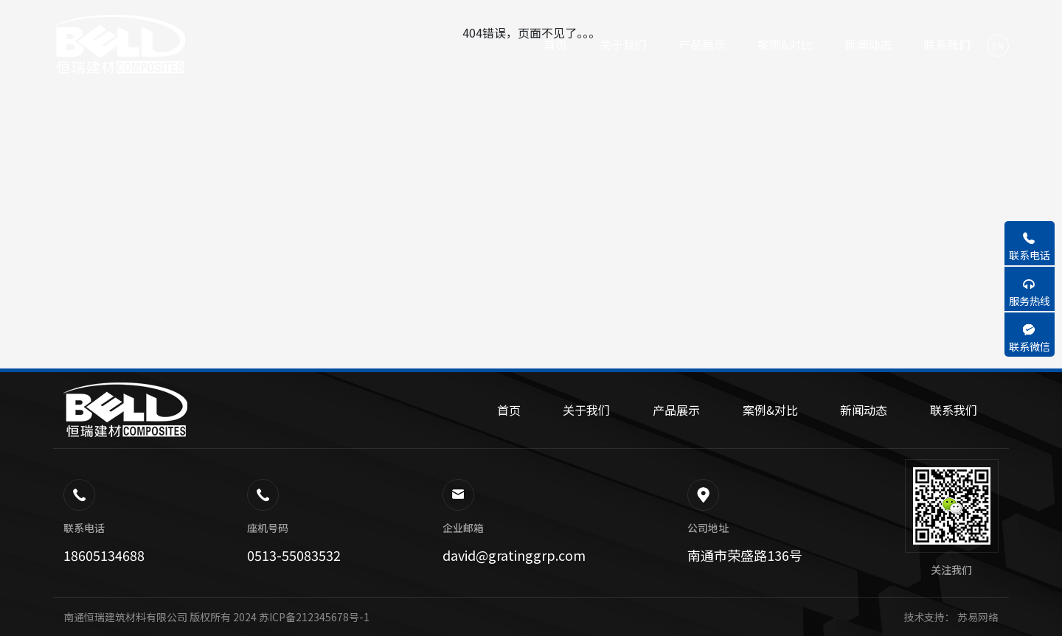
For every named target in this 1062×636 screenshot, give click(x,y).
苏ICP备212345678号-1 (314, 616)
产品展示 (676, 410)
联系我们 (953, 410)
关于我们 (586, 410)
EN (998, 45)
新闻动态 (863, 410)
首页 (509, 410)
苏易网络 (977, 616)
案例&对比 (770, 410)
